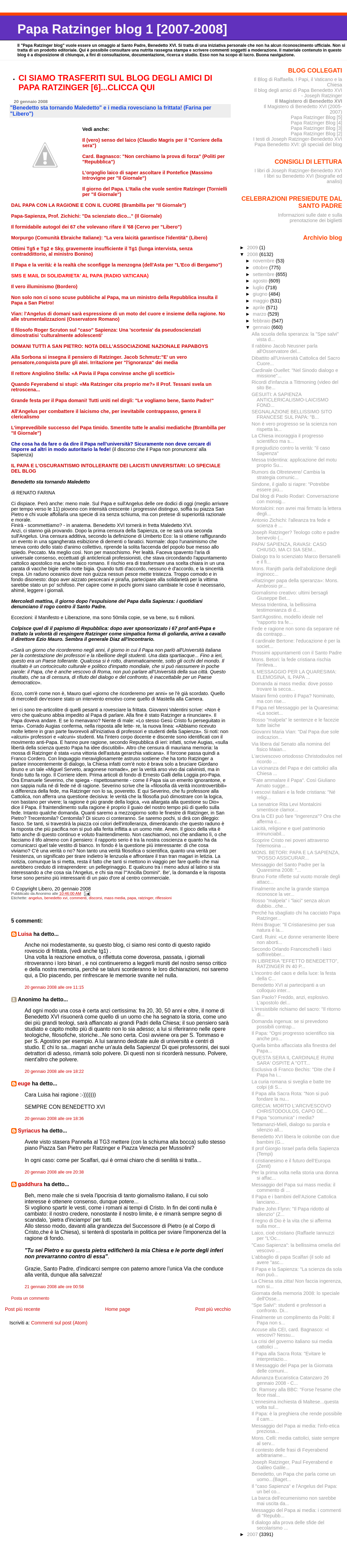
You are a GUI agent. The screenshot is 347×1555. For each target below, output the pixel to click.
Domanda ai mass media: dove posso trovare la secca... (292, 686)
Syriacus (29, 1131)
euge (24, 1083)
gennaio (262, 327)
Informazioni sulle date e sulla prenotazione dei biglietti (310, 217)
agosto (261, 280)
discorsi (95, 898)
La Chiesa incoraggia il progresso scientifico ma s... (288, 438)
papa (131, 898)
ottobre (261, 267)
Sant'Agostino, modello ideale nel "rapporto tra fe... (287, 619)
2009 (253, 247)
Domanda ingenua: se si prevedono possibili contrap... (290, 1024)
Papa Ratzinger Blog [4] (316, 122)
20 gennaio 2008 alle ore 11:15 (54, 987)
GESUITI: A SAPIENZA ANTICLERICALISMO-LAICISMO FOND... (290, 400)
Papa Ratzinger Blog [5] (316, 117)
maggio (261, 300)
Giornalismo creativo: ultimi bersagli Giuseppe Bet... (290, 595)
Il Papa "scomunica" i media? (283, 1117)
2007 (253, 1534)
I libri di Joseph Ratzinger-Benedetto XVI (298, 170)
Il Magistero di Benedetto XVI (308, 101)
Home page (117, 1309)
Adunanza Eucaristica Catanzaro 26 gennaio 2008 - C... (290, 1380)
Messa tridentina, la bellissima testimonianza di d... (284, 607)
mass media (114, 898)
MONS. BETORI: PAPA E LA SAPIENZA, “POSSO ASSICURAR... (296, 855)
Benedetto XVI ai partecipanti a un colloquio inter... (288, 987)
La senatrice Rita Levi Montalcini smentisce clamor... (287, 807)
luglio (259, 287)
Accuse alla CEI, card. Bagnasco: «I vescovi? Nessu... (290, 1332)
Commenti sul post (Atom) (59, 1322)
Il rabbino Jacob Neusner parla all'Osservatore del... (285, 348)
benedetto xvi (56, 898)
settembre (264, 274)
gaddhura (30, 1184)
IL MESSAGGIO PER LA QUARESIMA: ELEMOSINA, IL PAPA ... (294, 674)
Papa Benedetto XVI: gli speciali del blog (298, 144)
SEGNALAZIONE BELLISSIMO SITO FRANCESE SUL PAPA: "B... (292, 414)
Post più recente (22, 1309)
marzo (260, 314)
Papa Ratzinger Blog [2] (316, 133)
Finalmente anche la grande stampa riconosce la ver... (290, 891)
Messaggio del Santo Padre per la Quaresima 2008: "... (288, 867)
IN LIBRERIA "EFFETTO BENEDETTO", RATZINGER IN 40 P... (295, 963)
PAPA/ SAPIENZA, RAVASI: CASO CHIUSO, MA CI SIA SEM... (289, 547)
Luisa (25, 934)
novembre (264, 260)
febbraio (262, 320)
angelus (35, 898)
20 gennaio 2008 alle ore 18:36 (54, 1118)
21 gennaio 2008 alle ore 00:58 (54, 1286)
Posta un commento (30, 1298)
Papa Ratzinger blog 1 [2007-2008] (122, 29)
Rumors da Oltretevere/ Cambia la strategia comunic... (288, 474)
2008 (253, 254)
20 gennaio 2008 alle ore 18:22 (54, 1071)
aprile (259, 307)
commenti (78, 898)
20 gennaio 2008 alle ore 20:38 (54, 1172)
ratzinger (145, 898)
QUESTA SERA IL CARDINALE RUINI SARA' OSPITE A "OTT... (293, 1060)
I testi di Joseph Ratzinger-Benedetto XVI (297, 139)
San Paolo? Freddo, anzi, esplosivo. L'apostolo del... (290, 1000)
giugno (261, 294)
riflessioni (163, 898)
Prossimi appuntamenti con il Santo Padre (297, 652)
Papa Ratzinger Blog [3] (316, 128)
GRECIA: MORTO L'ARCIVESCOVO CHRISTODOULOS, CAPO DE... (291, 1108)
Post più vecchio (213, 1309)
